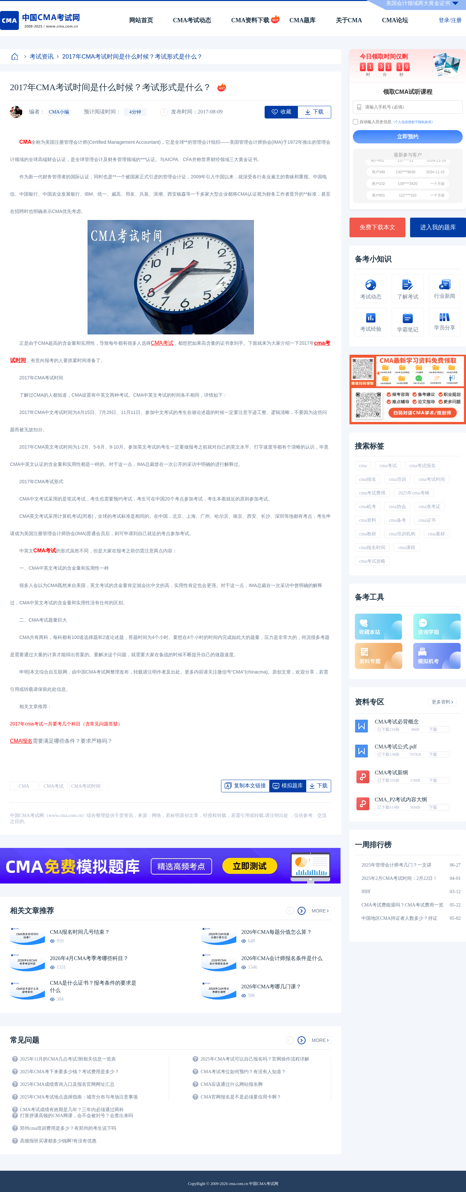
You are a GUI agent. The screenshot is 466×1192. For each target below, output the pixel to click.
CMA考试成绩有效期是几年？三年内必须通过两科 (72, 1109)
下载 (433, 729)
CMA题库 (303, 20)
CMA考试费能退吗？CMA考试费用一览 (402, 904)
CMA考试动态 (192, 20)
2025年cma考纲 (413, 493)
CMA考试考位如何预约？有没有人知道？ (243, 1071)
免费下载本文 (377, 227)
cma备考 (397, 520)
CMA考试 (54, 786)
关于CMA (349, 20)
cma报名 (367, 479)
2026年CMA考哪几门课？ (271, 986)
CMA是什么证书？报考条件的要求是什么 (93, 986)
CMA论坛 (395, 20)
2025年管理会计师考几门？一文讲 (396, 865)
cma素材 (436, 533)
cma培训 (397, 479)
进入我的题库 (438, 227)
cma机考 (367, 506)
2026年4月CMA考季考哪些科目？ (89, 958)
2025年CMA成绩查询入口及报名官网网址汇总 (67, 1084)
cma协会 (397, 506)
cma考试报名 (422, 465)
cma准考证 (429, 506)
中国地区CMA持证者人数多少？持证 (399, 918)
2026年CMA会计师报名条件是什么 (282, 958)
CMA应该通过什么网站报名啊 (232, 1084)
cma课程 (406, 547)
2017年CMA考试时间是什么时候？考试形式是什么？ (130, 56)
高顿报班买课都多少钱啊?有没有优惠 (58, 1140)
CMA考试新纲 (391, 772)
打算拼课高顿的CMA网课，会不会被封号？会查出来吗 (76, 1115)
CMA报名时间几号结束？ (80, 932)
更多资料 (442, 701)
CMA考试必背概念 (397, 721)
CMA (24, 786)
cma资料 (367, 520)
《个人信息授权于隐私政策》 (413, 122)
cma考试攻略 (372, 561)
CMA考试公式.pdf (396, 746)
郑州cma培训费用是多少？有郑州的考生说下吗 (68, 1128)
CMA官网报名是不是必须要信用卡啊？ (241, 1096)
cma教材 (367, 533)
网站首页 (141, 20)
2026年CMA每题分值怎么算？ (276, 932)
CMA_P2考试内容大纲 (401, 799)
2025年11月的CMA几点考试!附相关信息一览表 (68, 1059)
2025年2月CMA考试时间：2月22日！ (399, 878)
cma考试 (387, 465)
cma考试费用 (372, 493)
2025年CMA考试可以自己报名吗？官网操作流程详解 (255, 1059)
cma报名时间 (372, 547)
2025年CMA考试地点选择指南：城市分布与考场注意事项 (79, 1096)
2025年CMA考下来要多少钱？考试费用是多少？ (69, 1071)
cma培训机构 (402, 533)
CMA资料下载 (250, 20)
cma (363, 465)
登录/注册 (450, 20)
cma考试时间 (432, 479)
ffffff (365, 891)
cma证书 (427, 520)
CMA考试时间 (86, 786)
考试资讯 (39, 56)
